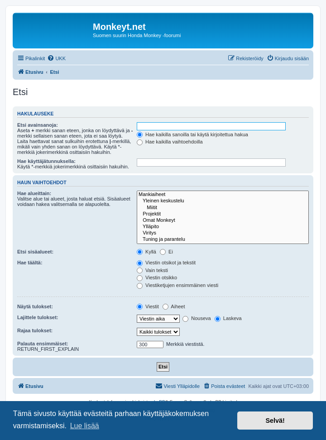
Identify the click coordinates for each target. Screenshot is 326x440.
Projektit (223, 214)
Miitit (223, 208)
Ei (166, 251)
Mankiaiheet (223, 194)
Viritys (223, 233)
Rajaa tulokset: (35, 330)
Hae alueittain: (34, 193)
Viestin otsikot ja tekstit (166, 262)
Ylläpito (223, 227)
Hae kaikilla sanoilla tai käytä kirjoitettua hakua (192, 134)
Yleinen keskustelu (223, 201)
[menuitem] (56, 58)
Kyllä (146, 251)
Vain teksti (152, 270)
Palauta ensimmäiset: (42, 343)
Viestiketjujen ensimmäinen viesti (177, 285)
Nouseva (196, 318)
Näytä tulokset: (35, 306)
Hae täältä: (30, 262)
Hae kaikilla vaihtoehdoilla (170, 141)
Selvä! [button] (274, 420)
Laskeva (228, 318)
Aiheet (174, 306)
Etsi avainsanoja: (37, 125)
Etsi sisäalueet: (35, 251)
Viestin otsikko (157, 277)
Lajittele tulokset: (37, 317)
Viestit (148, 306)
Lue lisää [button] (84, 426)
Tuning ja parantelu (223, 239)
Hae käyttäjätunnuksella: (46, 161)
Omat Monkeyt (223, 220)
